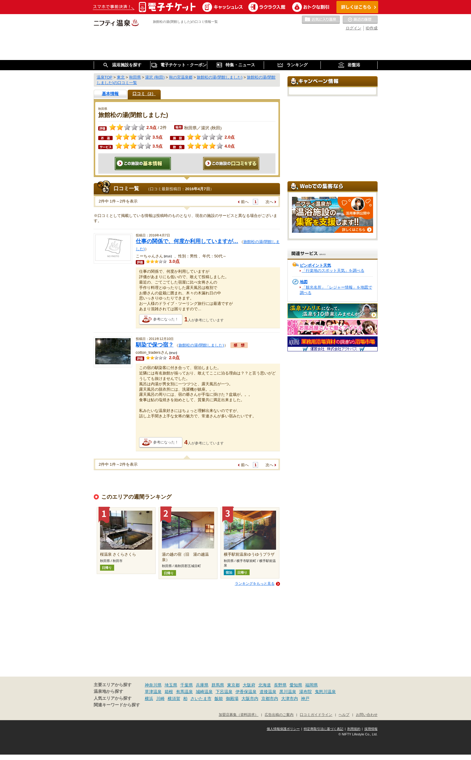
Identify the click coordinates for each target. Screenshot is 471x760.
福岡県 (311, 685)
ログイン (353, 28)
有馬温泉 (184, 691)
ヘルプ (344, 714)
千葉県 (186, 685)
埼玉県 (171, 685)
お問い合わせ (367, 714)
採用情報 (371, 729)
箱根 (169, 691)
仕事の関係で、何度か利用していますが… (187, 241)
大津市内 (289, 698)
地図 (304, 282)
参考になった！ (165, 319)
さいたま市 (200, 698)
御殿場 (232, 698)
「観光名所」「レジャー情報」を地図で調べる (336, 290)
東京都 (233, 685)
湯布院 (305, 691)
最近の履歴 (360, 20)
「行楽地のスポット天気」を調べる (333, 270)
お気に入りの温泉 (321, 20)
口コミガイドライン (316, 714)
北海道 (264, 685)
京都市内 (269, 698)
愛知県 (296, 685)
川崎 (160, 698)
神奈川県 (153, 685)
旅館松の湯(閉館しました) (201, 345)
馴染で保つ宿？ (155, 345)
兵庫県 (202, 685)
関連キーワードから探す (117, 705)
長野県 (280, 685)
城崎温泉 (204, 691)
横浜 (149, 698)
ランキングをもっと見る (255, 583)
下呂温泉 (224, 691)
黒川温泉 (287, 691)
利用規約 (353, 729)
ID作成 (372, 28)
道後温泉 (268, 691)
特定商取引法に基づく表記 (323, 729)
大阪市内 (250, 698)
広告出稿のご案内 (279, 714)
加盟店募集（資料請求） (238, 714)
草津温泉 (153, 691)
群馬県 (217, 685)
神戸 (305, 698)
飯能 (218, 698)
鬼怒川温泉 (325, 691)
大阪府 (249, 685)
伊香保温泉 (246, 691)
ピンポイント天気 (315, 265)
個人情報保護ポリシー (283, 729)
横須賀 (174, 698)
